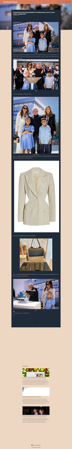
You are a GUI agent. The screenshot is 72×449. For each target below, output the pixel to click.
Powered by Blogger (36, 445)
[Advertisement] (36, 337)
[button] (14, 17)
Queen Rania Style (26, 313)
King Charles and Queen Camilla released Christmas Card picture (34, 377)
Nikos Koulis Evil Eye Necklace (25, 274)
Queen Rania (20, 94)
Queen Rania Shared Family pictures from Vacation (31, 396)
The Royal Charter (10, 2)
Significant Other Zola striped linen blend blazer (26, 156)
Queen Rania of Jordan (17, 54)
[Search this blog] (65, 2)
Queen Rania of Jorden (18, 313)
